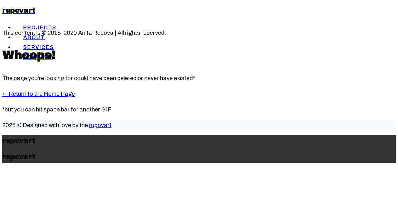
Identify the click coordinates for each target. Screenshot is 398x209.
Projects (39, 27)
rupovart (100, 125)
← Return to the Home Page (38, 94)
